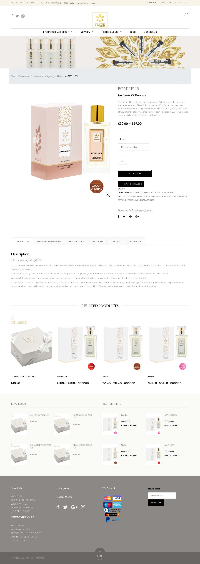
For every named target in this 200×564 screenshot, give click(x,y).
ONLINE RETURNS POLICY (24, 536)
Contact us (150, 31)
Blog (133, 31)
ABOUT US (16, 496)
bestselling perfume (133, 196)
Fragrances (24, 76)
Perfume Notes (76, 241)
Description (23, 241)
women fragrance (144, 200)
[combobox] (133, 147)
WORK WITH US (19, 503)
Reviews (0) (135, 241)
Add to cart (134, 173)
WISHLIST (151, 2)
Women (60, 76)
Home (14, 76)
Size (122, 139)
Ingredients (116, 241)
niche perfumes (179, 196)
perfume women (126, 200)
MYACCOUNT (181, 2)
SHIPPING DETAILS (20, 529)
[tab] (23, 241)
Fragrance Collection (58, 31)
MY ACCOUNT (18, 525)
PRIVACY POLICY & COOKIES (26, 533)
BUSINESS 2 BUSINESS (22, 507)
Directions (97, 241)
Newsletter (154, 488)
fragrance (164, 196)
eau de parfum (151, 196)
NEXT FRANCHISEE (20, 511)
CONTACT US (18, 540)
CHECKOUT (165, 2)
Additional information (49, 241)
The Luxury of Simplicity (43, 76)
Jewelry (87, 31)
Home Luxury (112, 31)
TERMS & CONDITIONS (23, 500)
